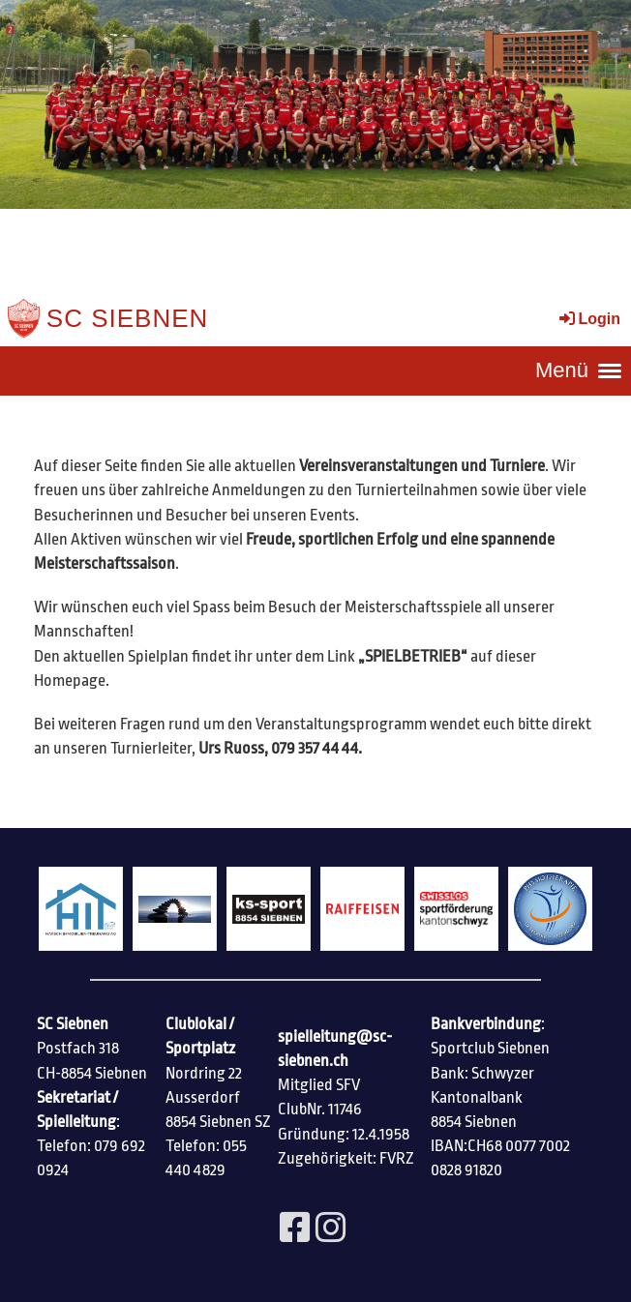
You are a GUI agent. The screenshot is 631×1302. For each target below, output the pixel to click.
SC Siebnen (127, 318)
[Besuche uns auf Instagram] (331, 1229)
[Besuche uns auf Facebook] (295, 1229)
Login (588, 319)
